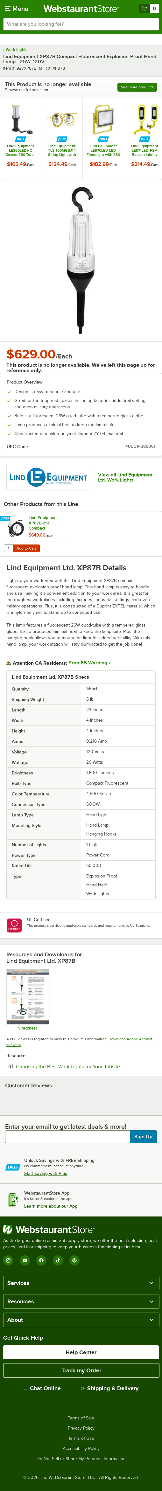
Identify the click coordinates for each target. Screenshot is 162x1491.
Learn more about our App (50, 1206)
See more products (137, 87)
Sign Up (143, 1137)
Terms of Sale (81, 1418)
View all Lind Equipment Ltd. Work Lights (125, 477)
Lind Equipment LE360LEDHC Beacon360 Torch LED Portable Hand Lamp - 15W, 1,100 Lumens (20, 150)
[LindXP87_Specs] (27, 999)
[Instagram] (8, 1260)
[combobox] (81, 24)
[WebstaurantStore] (81, 1229)
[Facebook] (41, 1260)
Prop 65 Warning (87, 663)
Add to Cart (26, 548)
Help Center (81, 1352)
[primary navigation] (16, 8)
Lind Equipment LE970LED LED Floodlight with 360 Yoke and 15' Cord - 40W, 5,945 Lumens (103, 150)
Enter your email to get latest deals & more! (65, 1126)
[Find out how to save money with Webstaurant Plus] (20, 139)
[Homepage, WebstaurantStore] (81, 8)
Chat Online (42, 1388)
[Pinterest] (74, 1260)
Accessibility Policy (81, 1448)
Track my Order (81, 1370)
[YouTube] (25, 1260)
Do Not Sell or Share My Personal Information (81, 1459)
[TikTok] (58, 1260)
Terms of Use (81, 1438)
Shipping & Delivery (109, 1388)
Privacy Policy (81, 1428)
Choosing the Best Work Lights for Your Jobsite (86, 1066)
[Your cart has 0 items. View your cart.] (149, 8)
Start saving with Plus (45, 1173)
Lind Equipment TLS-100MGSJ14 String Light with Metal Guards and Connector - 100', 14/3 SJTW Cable (62, 150)
